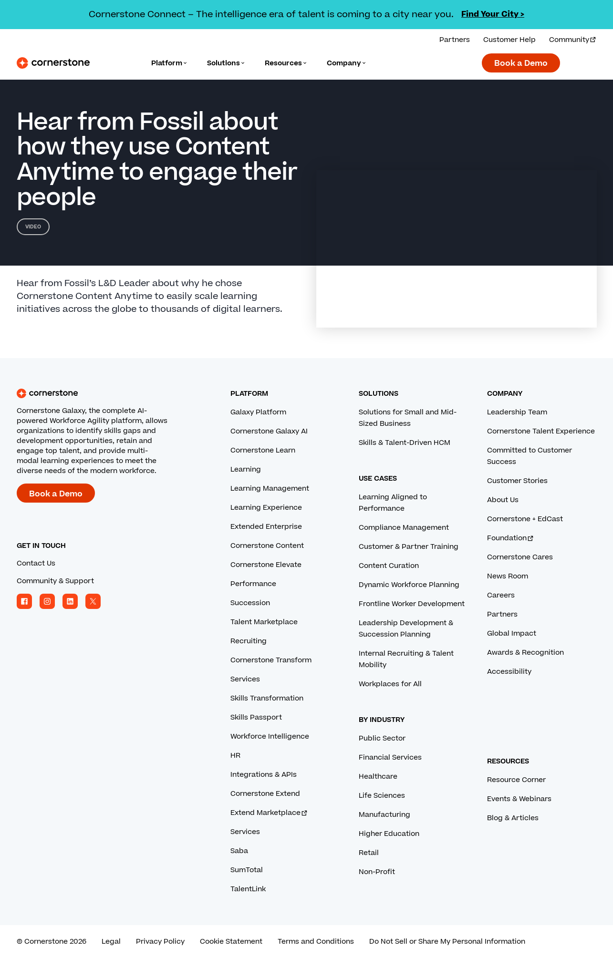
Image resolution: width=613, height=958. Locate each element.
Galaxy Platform (258, 412)
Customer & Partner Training (408, 547)
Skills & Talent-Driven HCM (404, 443)
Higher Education (389, 834)
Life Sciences (382, 796)
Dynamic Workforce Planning (409, 585)
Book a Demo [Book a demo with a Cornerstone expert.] (521, 63)
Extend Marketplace (269, 813)
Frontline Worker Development (412, 604)
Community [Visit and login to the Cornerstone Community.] (573, 40)
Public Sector (382, 738)
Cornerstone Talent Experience (541, 431)
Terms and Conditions (316, 942)
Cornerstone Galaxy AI (269, 431)
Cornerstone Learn (262, 450)
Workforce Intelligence (269, 736)
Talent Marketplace (264, 622)
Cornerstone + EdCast (525, 519)
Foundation (510, 538)
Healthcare (378, 777)
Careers (501, 595)
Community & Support (55, 581)
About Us (503, 500)
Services (245, 679)
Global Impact (511, 633)
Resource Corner (516, 780)
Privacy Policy (160, 942)
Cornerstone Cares (520, 557)
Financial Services (390, 757)
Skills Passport (256, 717)
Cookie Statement (231, 942)
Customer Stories (517, 481)
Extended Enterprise (266, 527)
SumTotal (246, 870)
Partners (502, 614)
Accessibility (509, 672)
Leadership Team (517, 412)
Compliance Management (404, 528)
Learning (245, 469)
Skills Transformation (266, 698)
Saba (239, 851)
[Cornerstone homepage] (108, 393)
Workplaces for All (390, 684)
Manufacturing (384, 815)
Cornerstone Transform (271, 660)
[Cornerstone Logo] (53, 63)
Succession (250, 603)
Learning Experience (266, 508)
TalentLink (248, 889)
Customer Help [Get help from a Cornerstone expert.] (509, 40)
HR (235, 756)
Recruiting (248, 641)
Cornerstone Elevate (265, 565)
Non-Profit (377, 872)
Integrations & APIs (263, 775)
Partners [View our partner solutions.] (454, 40)
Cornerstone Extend (265, 794)
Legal (111, 942)
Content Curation (389, 566)
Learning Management (269, 489)
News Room (507, 576)
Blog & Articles (513, 818)
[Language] (170, 63)
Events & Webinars (519, 799)
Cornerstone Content (267, 546)
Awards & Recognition (525, 653)
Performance (253, 584)
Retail (369, 853)
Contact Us (36, 563)
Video (33, 226)
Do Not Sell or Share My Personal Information (447, 942)
